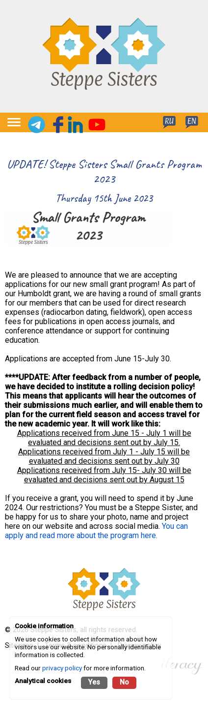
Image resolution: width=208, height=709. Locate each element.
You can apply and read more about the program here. (96, 530)
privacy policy (62, 668)
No (124, 682)
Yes (94, 682)
